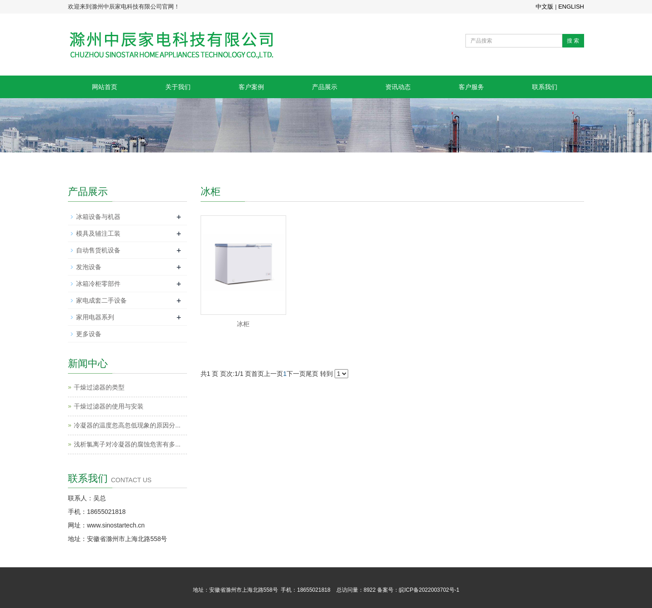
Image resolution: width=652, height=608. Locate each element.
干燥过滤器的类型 (99, 387)
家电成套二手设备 (101, 300)
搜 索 (573, 41)
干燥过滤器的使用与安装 (109, 406)
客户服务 (471, 86)
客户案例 (251, 86)
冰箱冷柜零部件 (98, 283)
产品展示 (324, 86)
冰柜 (243, 324)
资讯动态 (398, 86)
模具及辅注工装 (98, 233)
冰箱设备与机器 (98, 216)
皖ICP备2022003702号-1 (429, 590)
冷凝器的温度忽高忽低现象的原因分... (127, 425)
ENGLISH (571, 6)
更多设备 (88, 333)
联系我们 (544, 86)
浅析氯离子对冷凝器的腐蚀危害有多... (127, 444)
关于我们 (178, 86)
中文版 (544, 6)
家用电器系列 (95, 317)
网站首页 (104, 86)
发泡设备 (88, 267)
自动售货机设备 (98, 250)
